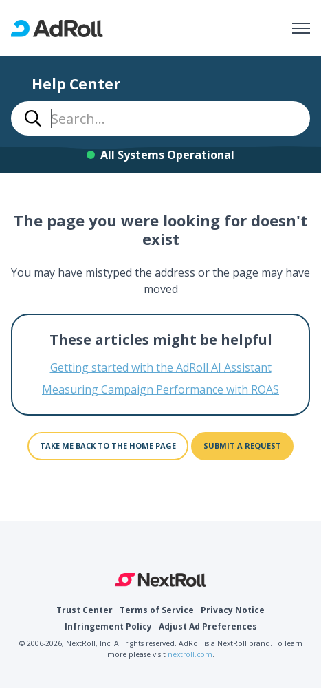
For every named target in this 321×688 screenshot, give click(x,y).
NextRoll (160, 580)
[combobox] (160, 118)
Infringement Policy (108, 626)
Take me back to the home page (108, 445)
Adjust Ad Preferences (208, 626)
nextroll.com (190, 654)
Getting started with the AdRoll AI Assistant (161, 367)
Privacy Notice (233, 610)
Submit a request (242, 445)
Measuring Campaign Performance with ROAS (160, 389)
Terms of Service (157, 610)
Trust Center (84, 610)
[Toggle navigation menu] (301, 28)
